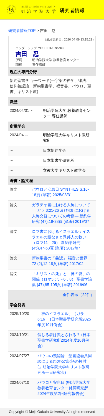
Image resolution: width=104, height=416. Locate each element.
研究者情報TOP (22, 30)
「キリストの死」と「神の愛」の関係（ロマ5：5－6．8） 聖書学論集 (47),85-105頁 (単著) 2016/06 (62, 279)
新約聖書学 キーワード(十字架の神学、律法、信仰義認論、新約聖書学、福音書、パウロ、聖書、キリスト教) (50, 86)
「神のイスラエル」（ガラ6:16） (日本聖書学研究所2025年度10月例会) (64, 319)
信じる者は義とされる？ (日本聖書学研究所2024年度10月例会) (63, 340)
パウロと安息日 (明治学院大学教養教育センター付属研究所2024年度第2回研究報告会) (63, 388)
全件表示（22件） (78, 295)
